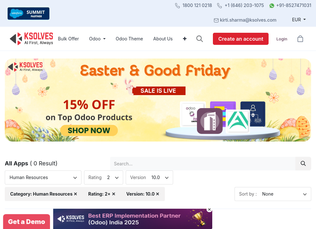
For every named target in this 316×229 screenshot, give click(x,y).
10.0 (155, 177)
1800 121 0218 (197, 5)
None (267, 194)
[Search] (303, 163)
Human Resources (29, 177)
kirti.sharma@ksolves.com (248, 20)
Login (281, 38)
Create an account (240, 39)
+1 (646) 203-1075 (244, 5)
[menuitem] (68, 38)
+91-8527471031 (293, 5)
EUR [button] (297, 19)
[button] (199, 38)
